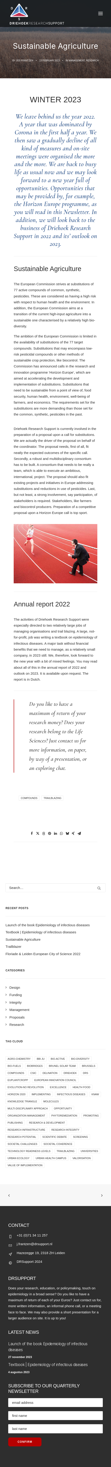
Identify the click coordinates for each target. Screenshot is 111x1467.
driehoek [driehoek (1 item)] (70, 1073)
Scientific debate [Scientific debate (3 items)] (54, 1137)
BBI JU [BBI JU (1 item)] (40, 1058)
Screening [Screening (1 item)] (80, 1137)
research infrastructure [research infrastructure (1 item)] (26, 1129)
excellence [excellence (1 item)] (58, 1087)
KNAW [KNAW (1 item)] (95, 1094)
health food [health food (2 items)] (81, 1087)
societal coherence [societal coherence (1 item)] (58, 1144)
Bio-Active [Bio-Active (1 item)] (58, 1058)
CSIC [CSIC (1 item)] (33, 1073)
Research (92, 60)
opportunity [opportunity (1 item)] (63, 1108)
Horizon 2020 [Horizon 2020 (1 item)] (16, 1094)
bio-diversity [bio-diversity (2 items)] (80, 1058)
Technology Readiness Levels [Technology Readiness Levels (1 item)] (29, 1151)
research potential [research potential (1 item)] (22, 1137)
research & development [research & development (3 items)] (47, 1122)
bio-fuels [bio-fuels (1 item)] (14, 1066)
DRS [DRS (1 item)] (85, 1073)
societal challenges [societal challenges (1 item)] (22, 1144)
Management (77, 60)
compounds (29, 798)
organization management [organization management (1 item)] (26, 1115)
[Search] (55, 887)
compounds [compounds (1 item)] (16, 1073)
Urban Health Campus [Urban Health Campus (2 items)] (51, 1158)
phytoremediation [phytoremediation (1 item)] (64, 1115)
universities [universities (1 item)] (89, 1151)
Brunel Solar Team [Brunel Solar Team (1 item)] (62, 1066)
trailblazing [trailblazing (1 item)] (66, 1151)
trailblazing (52, 798)
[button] (31, 833)
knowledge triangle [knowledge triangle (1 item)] (22, 1101)
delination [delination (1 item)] (50, 1073)
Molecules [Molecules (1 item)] (51, 1101)
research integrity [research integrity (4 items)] (66, 1129)
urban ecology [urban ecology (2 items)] (18, 1158)
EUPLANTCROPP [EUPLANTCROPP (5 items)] (18, 1080)
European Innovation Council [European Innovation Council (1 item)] (55, 1080)
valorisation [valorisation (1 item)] (81, 1158)
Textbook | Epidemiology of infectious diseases (48, 1364)
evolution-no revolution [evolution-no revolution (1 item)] (26, 1087)
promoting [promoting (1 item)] (91, 1115)
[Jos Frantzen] (55, 13)
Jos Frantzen (24, 60)
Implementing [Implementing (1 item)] (41, 1094)
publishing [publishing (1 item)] (15, 1122)
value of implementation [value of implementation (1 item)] (25, 1165)
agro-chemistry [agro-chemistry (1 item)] (19, 1058)
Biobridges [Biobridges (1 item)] (35, 1066)
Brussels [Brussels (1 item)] (88, 1066)
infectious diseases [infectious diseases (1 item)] (71, 1094)
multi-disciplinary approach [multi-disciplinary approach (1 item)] (28, 1108)
